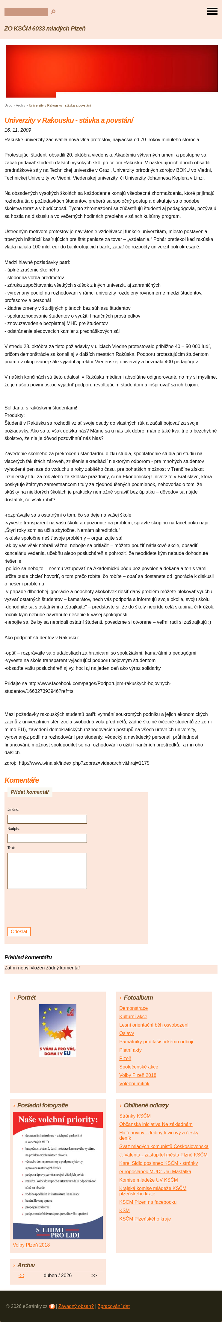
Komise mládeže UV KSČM (148, 1180)
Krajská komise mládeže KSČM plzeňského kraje (152, 1191)
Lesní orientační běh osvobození (153, 1024)
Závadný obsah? (76, 1306)
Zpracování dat (114, 1306)
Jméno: (13, 810)
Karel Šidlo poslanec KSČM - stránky (158, 1163)
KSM (124, 1210)
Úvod (8, 105)
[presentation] (48, 908)
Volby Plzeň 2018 (137, 1075)
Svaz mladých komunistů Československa (164, 1146)
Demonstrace (133, 1008)
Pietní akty (130, 1050)
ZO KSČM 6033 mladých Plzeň (44, 28)
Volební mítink (134, 1083)
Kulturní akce (133, 1016)
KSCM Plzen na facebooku (147, 1202)
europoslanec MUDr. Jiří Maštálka (155, 1171)
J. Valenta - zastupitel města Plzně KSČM (163, 1154)
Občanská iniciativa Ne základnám (156, 1124)
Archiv (20, 105)
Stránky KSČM (135, 1115)
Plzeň (125, 1058)
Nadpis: (13, 829)
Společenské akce (138, 1066)
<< (21, 1275)
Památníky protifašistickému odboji (156, 1041)
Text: (11, 848)
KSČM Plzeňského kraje (145, 1218)
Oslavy (126, 1033)
